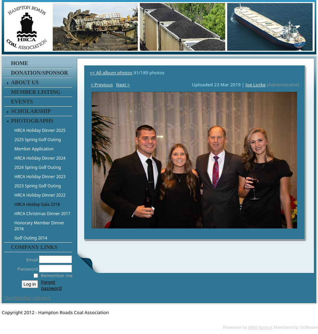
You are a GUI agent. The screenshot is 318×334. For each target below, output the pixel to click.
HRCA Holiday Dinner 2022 (39, 195)
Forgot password (51, 285)
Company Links (34, 247)
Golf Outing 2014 (30, 238)
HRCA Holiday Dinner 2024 (39, 158)
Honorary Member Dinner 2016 (39, 226)
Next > (123, 85)
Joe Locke (255, 85)
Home (19, 63)
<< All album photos (111, 73)
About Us (25, 82)
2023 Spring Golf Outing (37, 186)
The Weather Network (27, 298)
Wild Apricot (260, 327)
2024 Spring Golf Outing (37, 167)
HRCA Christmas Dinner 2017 (42, 214)
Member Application (33, 149)
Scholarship (31, 111)
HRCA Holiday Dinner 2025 (39, 130)
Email (30, 260)
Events (22, 101)
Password (26, 269)
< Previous (102, 85)
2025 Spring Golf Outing (37, 140)
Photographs (32, 121)
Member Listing (35, 92)
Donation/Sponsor (39, 73)
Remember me (57, 275)
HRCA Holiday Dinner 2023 (39, 177)
